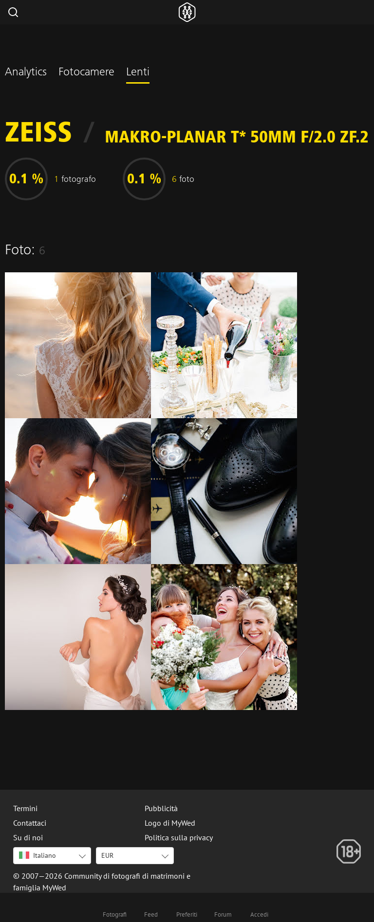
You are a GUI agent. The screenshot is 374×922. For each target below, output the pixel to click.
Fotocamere (86, 73)
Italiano (37, 855)
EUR (107, 855)
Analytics (26, 73)
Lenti (138, 73)
